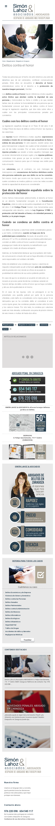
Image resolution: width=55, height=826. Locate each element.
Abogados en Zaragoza (22, 61)
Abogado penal (11, 61)
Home (4, 61)
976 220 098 (11, 811)
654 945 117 (26, 811)
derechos (6, 80)
